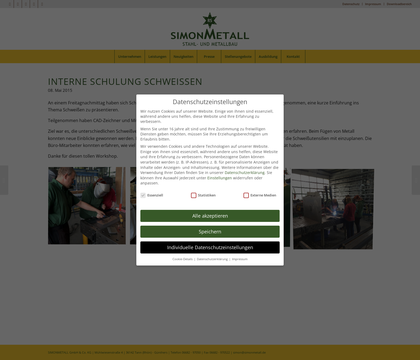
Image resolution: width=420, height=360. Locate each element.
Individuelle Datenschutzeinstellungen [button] (210, 238)
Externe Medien (259, 186)
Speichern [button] (210, 222)
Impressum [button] (240, 250)
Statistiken (203, 186)
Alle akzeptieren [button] (210, 206)
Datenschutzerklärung (245, 163)
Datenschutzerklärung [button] (212, 250)
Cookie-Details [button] (182, 250)
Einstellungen (219, 168)
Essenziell (151, 186)
